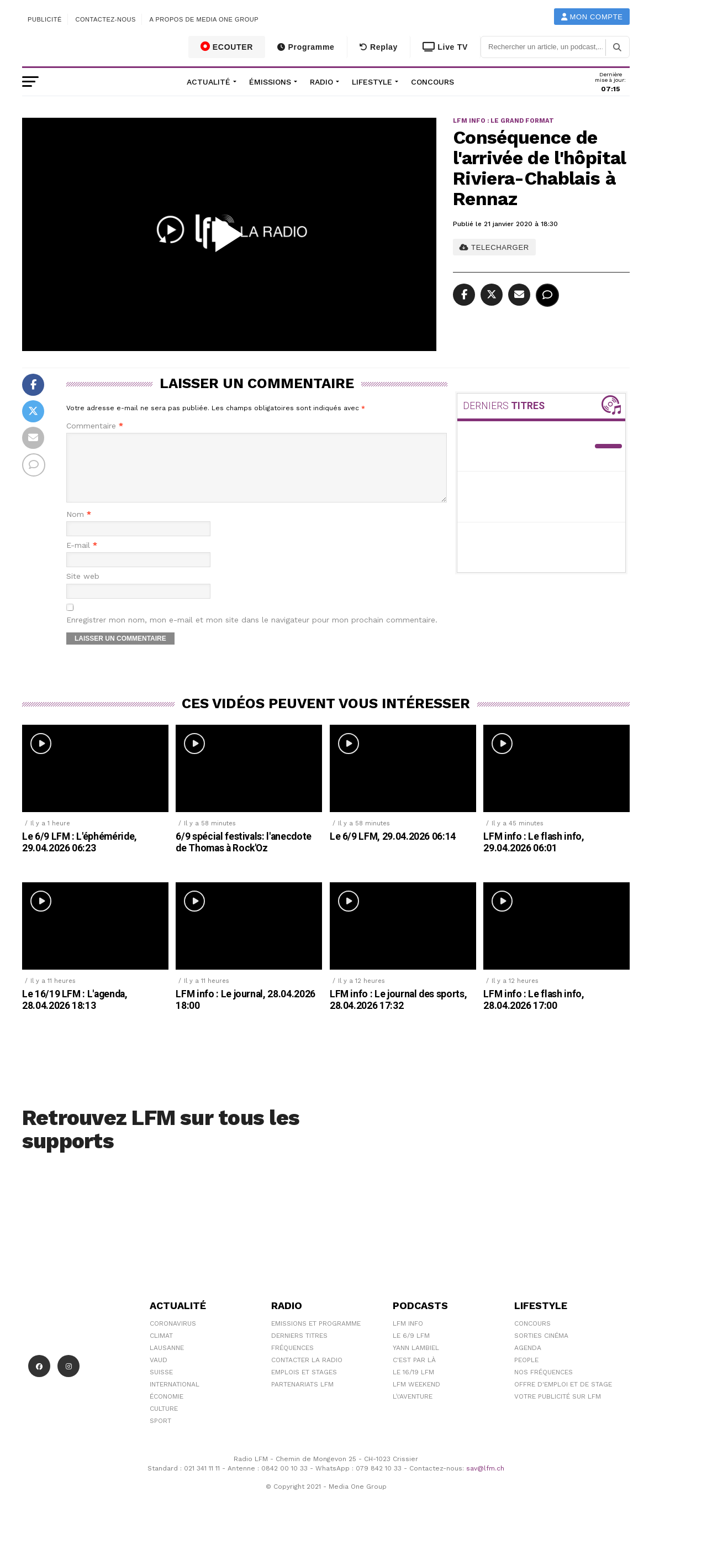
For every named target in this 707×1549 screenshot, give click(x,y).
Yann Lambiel (416, 1361)
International (174, 1397)
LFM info (408, 1337)
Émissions (270, 81)
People (526, 1373)
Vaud (158, 1373)
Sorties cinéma (541, 1349)
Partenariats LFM (302, 1397)
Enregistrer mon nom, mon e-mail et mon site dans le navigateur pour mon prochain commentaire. (251, 633)
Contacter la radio (306, 1373)
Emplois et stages (304, 1385)
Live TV (445, 47)
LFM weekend (416, 1397)
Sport (160, 1434)
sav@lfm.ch (485, 1481)
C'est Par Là (414, 1373)
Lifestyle (372, 81)
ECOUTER (227, 46)
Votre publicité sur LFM (557, 1410)
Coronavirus (173, 1337)
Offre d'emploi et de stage (563, 1397)
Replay (379, 47)
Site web (82, 589)
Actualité (208, 81)
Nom (78, 528)
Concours (432, 81)
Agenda (527, 1361)
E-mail (81, 558)
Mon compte (592, 17)
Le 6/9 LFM (411, 1349)
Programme (305, 47)
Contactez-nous (105, 19)
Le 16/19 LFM (413, 1385)
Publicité (45, 19)
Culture (164, 1422)
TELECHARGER (494, 247)
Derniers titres (299, 1349)
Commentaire (94, 426)
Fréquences (292, 1361)
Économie (166, 1410)
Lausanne (167, 1361)
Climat (161, 1349)
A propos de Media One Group (204, 19)
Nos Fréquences (543, 1385)
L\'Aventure (412, 1410)
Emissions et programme (316, 1337)
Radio (321, 81)
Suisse (161, 1385)
